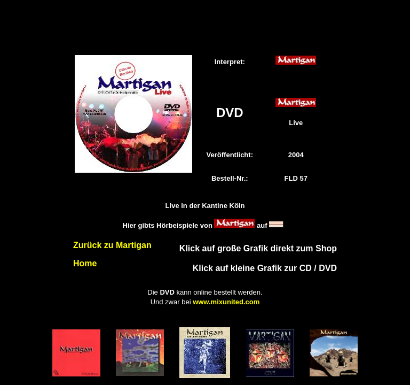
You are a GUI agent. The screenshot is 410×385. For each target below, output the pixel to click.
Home (85, 263)
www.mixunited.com (226, 302)
